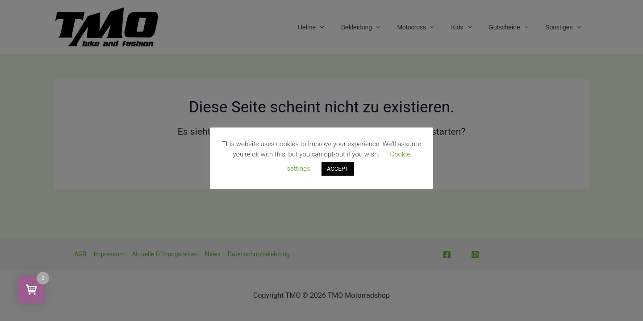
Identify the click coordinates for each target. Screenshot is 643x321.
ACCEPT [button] (338, 168)
